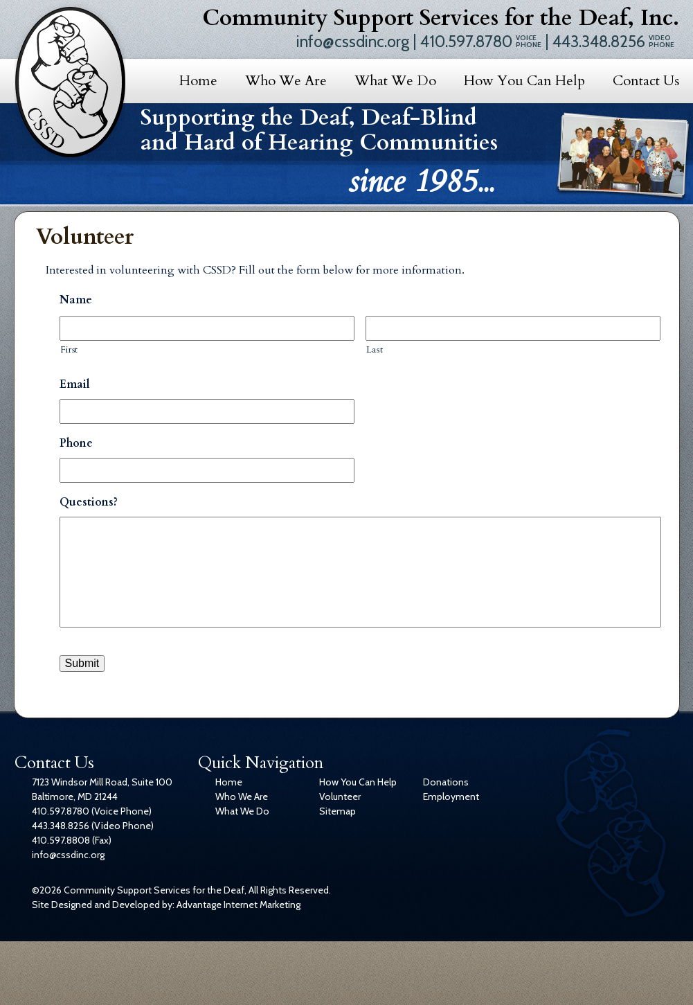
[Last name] (513, 328)
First (69, 350)
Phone (76, 443)
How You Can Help (524, 80)
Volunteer (340, 796)
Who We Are (286, 80)
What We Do (395, 80)
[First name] (207, 328)
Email (75, 384)
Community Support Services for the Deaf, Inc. (440, 18)
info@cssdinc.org (352, 41)
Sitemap (337, 811)
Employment (451, 796)
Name (76, 300)
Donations (446, 782)
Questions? (89, 502)
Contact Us (646, 80)
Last (375, 350)
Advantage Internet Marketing (238, 904)
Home (198, 80)
